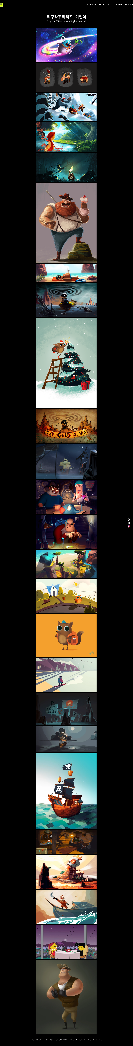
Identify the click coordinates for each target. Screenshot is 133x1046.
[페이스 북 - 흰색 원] (129, 519)
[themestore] (129, 526)
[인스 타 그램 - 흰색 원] (129, 523)
